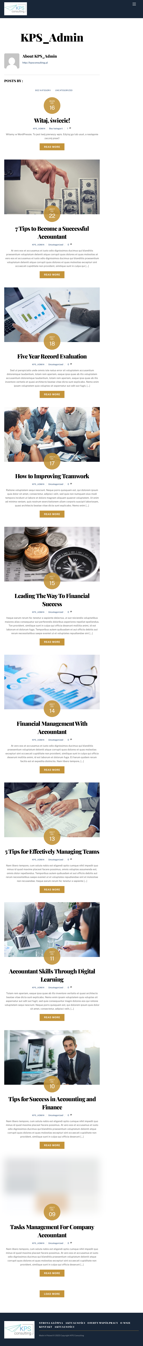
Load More (52, 1293)
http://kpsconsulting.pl (35, 62)
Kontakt (45, 1326)
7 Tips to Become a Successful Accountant (52, 232)
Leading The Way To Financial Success (52, 600)
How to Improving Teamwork (52, 476)
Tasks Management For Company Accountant (52, 1231)
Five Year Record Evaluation (52, 356)
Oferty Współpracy (102, 1322)
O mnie (125, 1322)
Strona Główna (51, 1322)
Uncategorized (64, 90)
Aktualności (75, 1322)
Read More (52, 146)
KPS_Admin (39, 128)
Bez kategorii (43, 90)
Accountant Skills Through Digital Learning (52, 975)
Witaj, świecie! (52, 120)
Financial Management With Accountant (52, 727)
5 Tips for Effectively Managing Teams (52, 851)
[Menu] (134, 4)
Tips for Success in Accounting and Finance (52, 1103)
